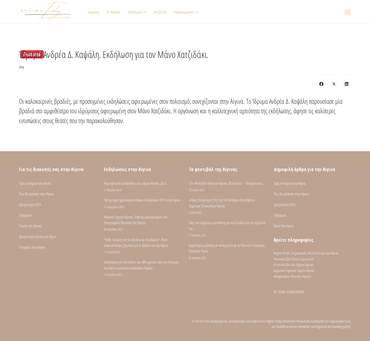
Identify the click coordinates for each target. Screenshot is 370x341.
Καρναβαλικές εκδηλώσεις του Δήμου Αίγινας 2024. (142, 186)
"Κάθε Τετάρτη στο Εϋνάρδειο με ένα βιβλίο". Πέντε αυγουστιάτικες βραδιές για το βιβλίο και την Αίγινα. (142, 246)
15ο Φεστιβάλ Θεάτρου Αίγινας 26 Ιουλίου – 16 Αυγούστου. (227, 186)
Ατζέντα (160, 12)
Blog (21, 67)
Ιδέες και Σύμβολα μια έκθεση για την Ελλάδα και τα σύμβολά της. (227, 229)
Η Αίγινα (113, 12)
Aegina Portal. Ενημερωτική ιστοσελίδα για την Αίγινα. (306, 253)
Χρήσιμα (134, 12)
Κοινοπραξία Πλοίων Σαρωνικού (294, 259)
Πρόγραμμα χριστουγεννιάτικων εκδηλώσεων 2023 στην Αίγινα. (142, 203)
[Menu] (348, 12)
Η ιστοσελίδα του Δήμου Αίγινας (294, 264)
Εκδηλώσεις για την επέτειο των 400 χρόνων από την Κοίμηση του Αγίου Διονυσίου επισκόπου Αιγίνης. (142, 268)
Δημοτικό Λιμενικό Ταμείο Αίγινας (294, 270)
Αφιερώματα (183, 12)
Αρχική (93, 12)
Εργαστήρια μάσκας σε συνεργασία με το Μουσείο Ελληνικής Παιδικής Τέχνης (227, 251)
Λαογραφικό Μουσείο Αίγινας (292, 276)
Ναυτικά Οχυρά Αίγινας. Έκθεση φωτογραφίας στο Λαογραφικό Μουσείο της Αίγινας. (142, 223)
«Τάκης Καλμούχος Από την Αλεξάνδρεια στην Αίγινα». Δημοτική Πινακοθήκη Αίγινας (227, 206)
